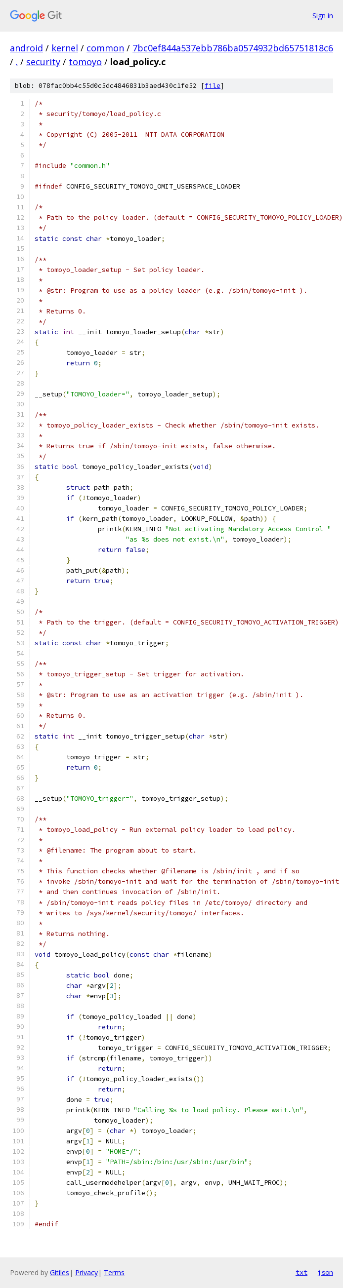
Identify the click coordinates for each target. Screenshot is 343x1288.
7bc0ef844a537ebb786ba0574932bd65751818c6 (232, 48)
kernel (64, 48)
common (105, 48)
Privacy (86, 1272)
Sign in (322, 15)
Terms (114, 1272)
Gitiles (59, 1272)
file (212, 85)
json (325, 1272)
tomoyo (85, 62)
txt (301, 1272)
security (43, 62)
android (26, 48)
